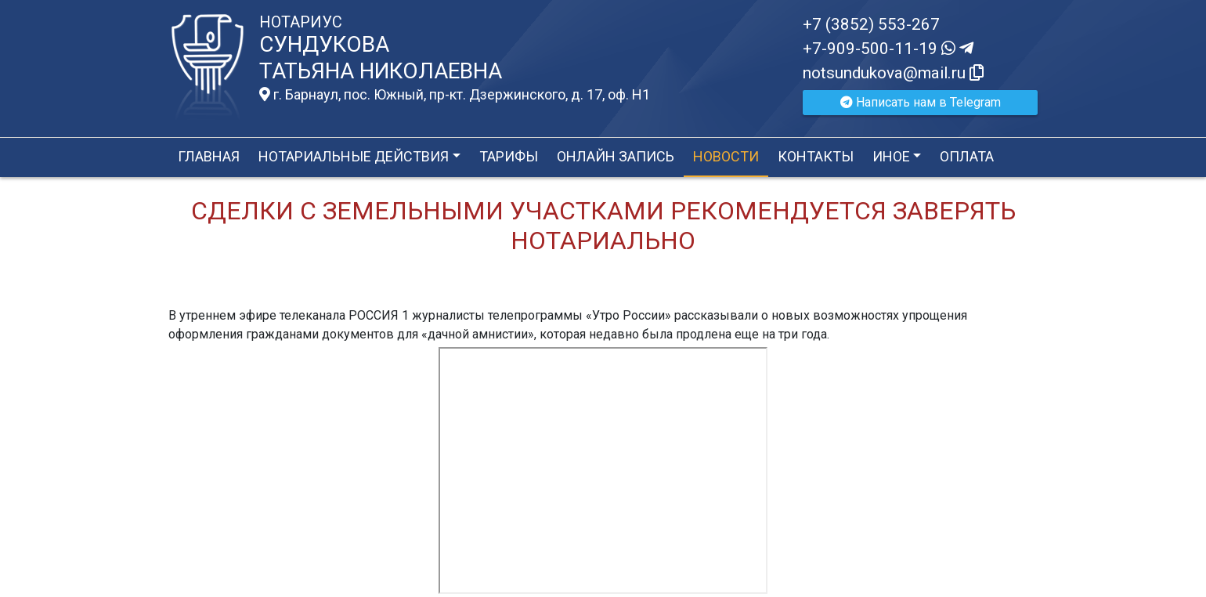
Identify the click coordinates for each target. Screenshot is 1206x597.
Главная (209, 156)
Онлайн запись (615, 156)
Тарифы (508, 156)
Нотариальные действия (353, 156)
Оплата (967, 156)
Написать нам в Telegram (920, 102)
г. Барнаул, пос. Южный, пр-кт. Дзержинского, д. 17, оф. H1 (454, 95)
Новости (726, 156)
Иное (891, 156)
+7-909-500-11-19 (888, 48)
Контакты (816, 156)
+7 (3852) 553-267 (871, 24)
